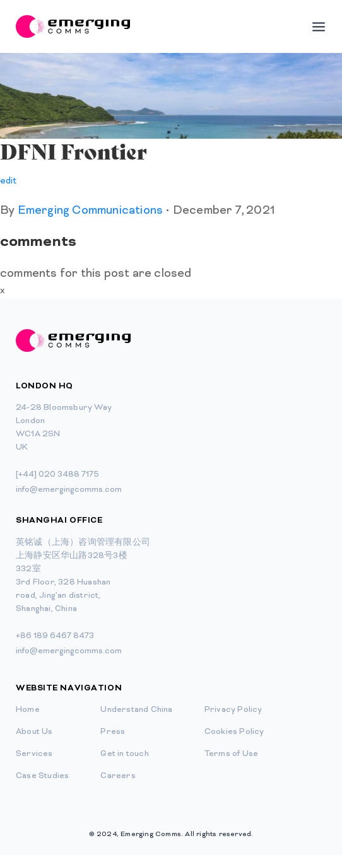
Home (28, 710)
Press (112, 732)
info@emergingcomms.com (69, 490)
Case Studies (42, 776)
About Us (34, 732)
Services (34, 754)
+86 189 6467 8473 (55, 636)
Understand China (136, 710)
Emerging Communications (90, 211)
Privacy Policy (233, 710)
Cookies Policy (234, 732)
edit (8, 181)
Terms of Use (231, 754)
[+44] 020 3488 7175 (57, 475)
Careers (117, 776)
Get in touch (124, 754)
